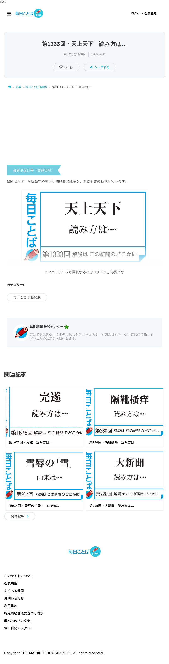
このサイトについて (19, 576)
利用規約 (10, 605)
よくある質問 (14, 590)
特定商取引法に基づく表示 (24, 613)
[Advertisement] (84, 128)
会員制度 (10, 583)
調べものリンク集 (17, 620)
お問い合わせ (14, 598)
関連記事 (17, 516)
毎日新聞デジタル (17, 628)
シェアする (100, 67)
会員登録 (150, 13)
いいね (68, 67)
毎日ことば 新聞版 (74, 54)
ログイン (137, 13)
